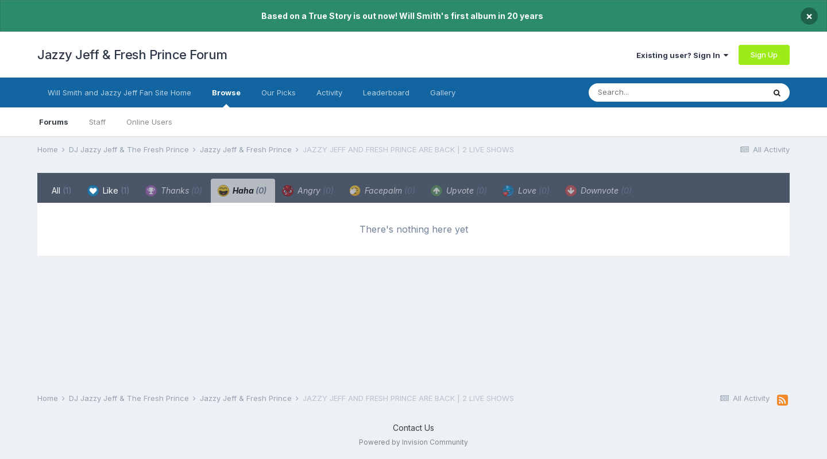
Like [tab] (108, 190)
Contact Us (413, 428)
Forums (53, 121)
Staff (97, 121)
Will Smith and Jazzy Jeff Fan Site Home (119, 92)
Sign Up (764, 54)
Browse (226, 97)
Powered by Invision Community (413, 442)
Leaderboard (386, 92)
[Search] (653, 92)
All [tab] (62, 190)
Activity (329, 92)
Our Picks (278, 92)
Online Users (149, 121)
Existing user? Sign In (682, 55)
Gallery (442, 92)
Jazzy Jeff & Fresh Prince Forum (132, 54)
